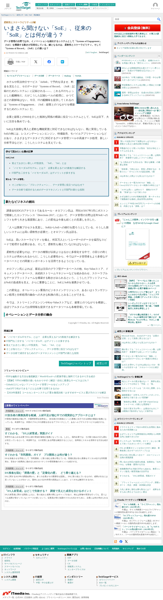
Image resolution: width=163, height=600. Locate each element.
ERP (69, 558)
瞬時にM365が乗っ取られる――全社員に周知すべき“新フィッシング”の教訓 (147, 110)
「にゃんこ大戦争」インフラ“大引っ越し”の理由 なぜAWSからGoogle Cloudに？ (139, 223)
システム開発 (10, 580)
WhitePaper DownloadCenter (101, 406)
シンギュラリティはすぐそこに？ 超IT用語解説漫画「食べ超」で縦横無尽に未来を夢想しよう (143, 306)
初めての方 (141, 549)
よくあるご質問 (48, 549)
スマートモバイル (12, 566)
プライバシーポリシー (56, 597)
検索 (159, 19)
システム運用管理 (12, 572)
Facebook (121, 541)
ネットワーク (10, 569)
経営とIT (102, 363)
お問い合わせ (85, 549)
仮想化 (7, 561)
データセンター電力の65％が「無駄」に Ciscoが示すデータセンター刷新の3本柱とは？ (140, 358)
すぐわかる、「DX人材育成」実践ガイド (29, 433)
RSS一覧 (103, 583)
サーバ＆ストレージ (13, 563)
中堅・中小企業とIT (44, 583)
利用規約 (115, 549)
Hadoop (67, 76)
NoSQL (78, 76)
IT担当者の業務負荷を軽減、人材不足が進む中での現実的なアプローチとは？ (50, 415)
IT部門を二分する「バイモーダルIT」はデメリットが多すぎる (43, 173)
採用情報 (85, 597)
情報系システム (74, 566)
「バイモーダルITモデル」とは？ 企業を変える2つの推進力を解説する (48, 168)
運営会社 (76, 597)
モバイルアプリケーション (18, 76)
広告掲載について (101, 549)
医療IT (70, 580)
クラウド (8, 558)
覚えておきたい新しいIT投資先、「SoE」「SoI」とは (39, 163)
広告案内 (28, 597)
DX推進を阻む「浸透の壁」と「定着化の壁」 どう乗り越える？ (43, 472)
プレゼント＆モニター (109, 585)
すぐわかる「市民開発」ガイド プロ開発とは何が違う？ (38, 454)
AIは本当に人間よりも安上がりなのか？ (137, 176)
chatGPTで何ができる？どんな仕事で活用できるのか (33, 388)
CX (69, 563)
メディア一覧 (8, 597)
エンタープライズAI (76, 569)
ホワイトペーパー (107, 580)
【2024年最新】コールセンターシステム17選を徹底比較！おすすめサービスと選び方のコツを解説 (56, 392)
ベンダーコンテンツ (126, 56)
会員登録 (17, 549)
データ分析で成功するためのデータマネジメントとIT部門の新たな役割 (48, 190)
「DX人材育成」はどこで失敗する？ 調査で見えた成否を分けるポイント (48, 491)
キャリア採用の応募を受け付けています (133, 48)
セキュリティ (42, 558)
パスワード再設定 (31, 549)
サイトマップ (128, 549)
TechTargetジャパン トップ (76, 363)
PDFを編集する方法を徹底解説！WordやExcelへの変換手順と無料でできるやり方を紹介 (50, 376)
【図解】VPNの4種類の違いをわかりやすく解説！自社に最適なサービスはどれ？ (47, 380)
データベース (54, 76)
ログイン (6, 549)
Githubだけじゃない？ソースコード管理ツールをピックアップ (37, 384)
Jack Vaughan (91, 52)
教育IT (70, 583)
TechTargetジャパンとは (67, 549)
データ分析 (39, 76)
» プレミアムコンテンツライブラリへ (131, 270)
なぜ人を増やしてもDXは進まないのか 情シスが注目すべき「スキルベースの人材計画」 (141, 367)
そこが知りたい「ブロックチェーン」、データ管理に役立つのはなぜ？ (48, 185)
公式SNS (19, 597)
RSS (115, 541)
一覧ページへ (155, 325)
